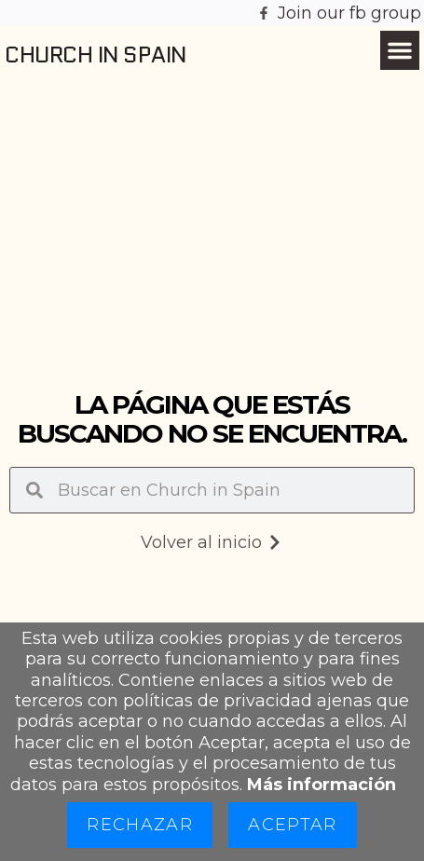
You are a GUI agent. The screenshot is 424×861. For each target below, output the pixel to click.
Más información (321, 784)
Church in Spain (95, 54)
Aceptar (292, 824)
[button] (399, 50)
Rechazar (140, 824)
